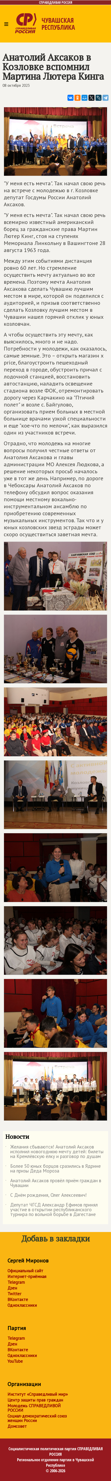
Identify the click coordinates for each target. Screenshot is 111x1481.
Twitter (14, 1294)
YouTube (15, 1361)
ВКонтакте (18, 1299)
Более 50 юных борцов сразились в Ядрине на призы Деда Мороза (53, 1169)
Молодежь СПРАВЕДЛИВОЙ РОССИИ (34, 1408)
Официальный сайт (25, 1270)
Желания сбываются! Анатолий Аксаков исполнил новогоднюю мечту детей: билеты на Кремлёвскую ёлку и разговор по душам (54, 1151)
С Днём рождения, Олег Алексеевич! (46, 1196)
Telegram (16, 1282)
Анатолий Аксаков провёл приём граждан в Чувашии (53, 1183)
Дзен (12, 1288)
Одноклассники (22, 1305)
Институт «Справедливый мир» (38, 1394)
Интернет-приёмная (27, 1276)
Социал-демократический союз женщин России (37, 1418)
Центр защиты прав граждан (35, 1400)
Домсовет (17, 1426)
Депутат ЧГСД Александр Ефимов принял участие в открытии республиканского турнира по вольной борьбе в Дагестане (51, 1209)
